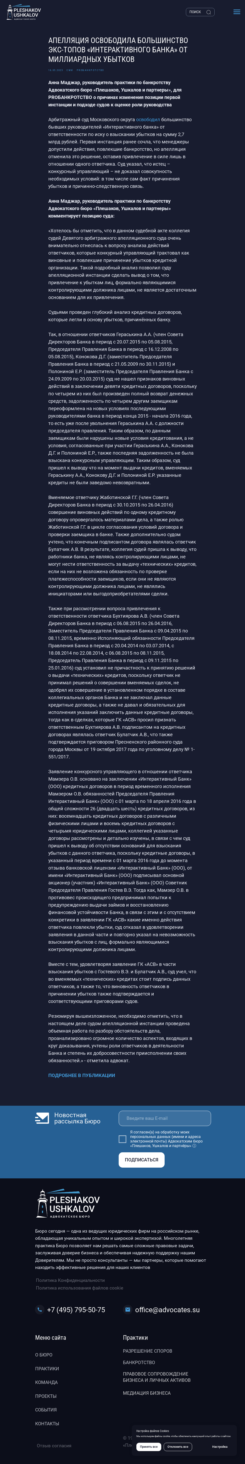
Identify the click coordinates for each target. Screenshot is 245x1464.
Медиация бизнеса (147, 1393)
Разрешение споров (147, 1351)
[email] (165, 1118)
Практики (47, 1368)
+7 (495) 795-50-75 (76, 1310)
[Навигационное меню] (237, 12)
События (46, 1410)
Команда (46, 1382)
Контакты (47, 1423)
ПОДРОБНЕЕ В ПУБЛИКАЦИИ (81, 1075)
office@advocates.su (167, 1310)
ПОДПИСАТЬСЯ (141, 1160)
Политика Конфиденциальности (70, 1280)
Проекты (45, 1396)
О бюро (43, 1355)
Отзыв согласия (54, 1445)
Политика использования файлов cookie (79, 1288)
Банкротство (139, 1362)
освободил (148, 119)
